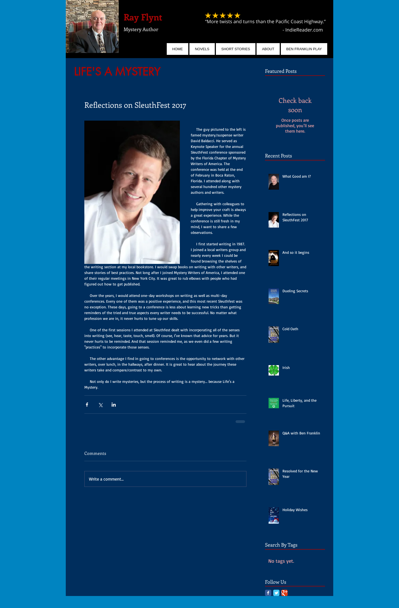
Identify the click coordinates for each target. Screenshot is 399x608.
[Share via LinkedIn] (113, 404)
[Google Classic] (284, 593)
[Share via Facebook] (87, 404)
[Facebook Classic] (268, 593)
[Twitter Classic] (276, 593)
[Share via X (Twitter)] (100, 404)
